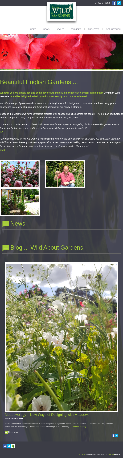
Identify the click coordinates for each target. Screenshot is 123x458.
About (60, 29)
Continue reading (80, 427)
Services (76, 29)
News (46, 29)
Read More (12, 432)
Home (33, 29)
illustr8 (117, 454)
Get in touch (113, 29)
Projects (93, 29)
